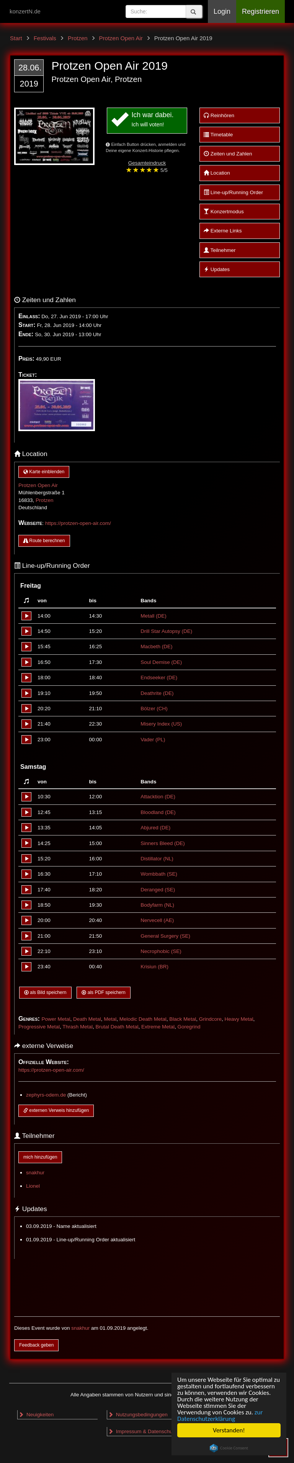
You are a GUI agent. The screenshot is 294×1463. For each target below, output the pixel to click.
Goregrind (188, 1027)
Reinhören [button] (219, 115)
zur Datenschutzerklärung (220, 1415)
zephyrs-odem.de (46, 1095)
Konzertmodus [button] (224, 211)
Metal (110, 1019)
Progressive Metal (39, 1027)
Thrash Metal (77, 1027)
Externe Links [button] (223, 231)
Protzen (45, 500)
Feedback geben (36, 1345)
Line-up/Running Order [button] (233, 192)
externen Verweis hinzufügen (56, 1110)
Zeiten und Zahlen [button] (228, 154)
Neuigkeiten (36, 1414)
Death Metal (87, 1019)
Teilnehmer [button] (220, 250)
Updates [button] (217, 269)
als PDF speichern (104, 992)
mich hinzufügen (40, 1157)
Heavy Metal (238, 1019)
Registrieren (260, 11)
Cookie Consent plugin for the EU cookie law (229, 1448)
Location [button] (217, 173)
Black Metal (182, 1019)
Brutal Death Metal (117, 1027)
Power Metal (55, 1019)
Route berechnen (44, 540)
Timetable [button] (218, 134)
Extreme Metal (158, 1027)
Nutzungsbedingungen (138, 1414)
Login (222, 11)
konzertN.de (25, 11)
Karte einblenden (43, 471)
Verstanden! (229, 1430)
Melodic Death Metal (143, 1019)
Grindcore (210, 1019)
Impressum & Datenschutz (142, 1431)
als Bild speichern (45, 992)
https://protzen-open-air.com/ (78, 523)
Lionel (33, 1186)
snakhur (35, 1172)
